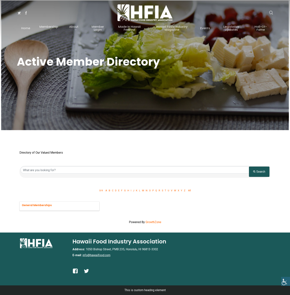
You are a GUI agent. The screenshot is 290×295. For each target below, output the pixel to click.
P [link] (153, 190)
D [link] (116, 190)
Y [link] (181, 190)
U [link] (168, 190)
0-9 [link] (101, 190)
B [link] (109, 190)
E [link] (118, 190)
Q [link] (156, 190)
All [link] (189, 190)
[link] (285, 281)
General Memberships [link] (37, 205)
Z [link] (184, 190)
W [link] (175, 190)
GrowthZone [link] (153, 222)
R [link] (159, 190)
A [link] (106, 190)
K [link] (136, 190)
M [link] (143, 190)
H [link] (128, 190)
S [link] (162, 190)
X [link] (178, 190)
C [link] (112, 190)
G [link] (125, 190)
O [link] (150, 190)
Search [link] (259, 171)
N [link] (146, 190)
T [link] (165, 190)
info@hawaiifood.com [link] (96, 255)
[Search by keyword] (135, 170)
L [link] (139, 190)
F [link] (121, 190)
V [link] (171, 190)
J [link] (133, 190)
